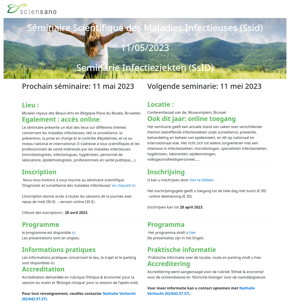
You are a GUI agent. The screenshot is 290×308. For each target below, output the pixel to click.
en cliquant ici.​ (124, 185)
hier (192, 232)
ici (73, 232)
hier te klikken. (202, 179)
